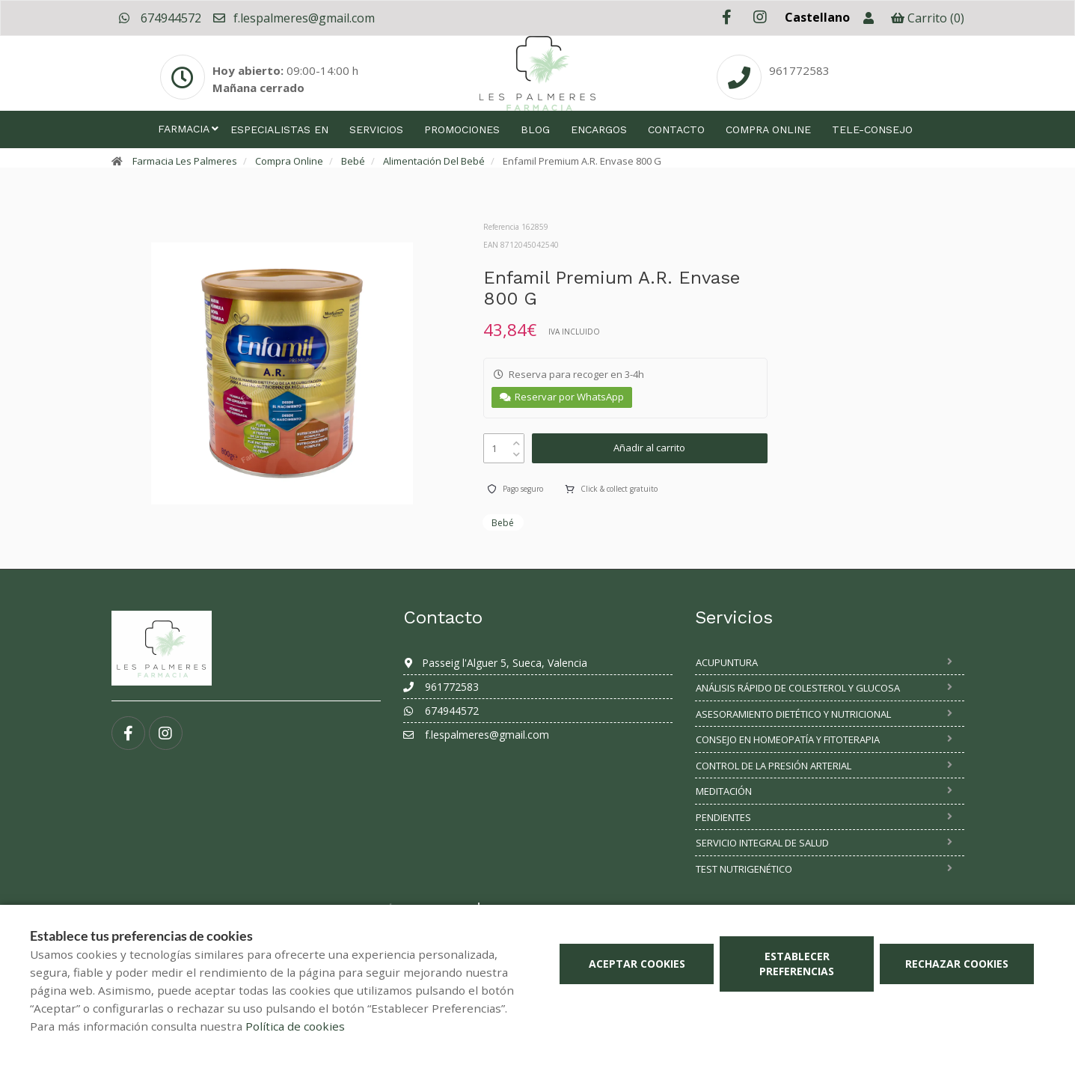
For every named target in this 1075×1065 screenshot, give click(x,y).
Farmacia (183, 129)
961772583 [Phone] (799, 70)
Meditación (724, 791)
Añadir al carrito (649, 447)
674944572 (160, 18)
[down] (516, 451)
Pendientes (723, 817)
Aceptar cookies (637, 963)
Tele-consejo (872, 129)
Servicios (376, 129)
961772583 (441, 687)
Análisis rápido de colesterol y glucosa (798, 688)
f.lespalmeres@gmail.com (293, 18)
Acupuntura (727, 662)
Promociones (462, 129)
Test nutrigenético (744, 869)
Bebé (353, 161)
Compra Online (289, 161)
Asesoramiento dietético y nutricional (793, 714)
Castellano (817, 17)
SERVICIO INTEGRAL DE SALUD (762, 842)
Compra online (768, 129)
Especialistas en (279, 129)
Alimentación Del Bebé (434, 161)
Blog (535, 129)
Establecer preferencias (796, 963)
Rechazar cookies (956, 963)
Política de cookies (295, 1026)
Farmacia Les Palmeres (184, 161)
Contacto (676, 129)
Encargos (599, 129)
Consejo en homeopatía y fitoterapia (788, 739)
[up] (516, 439)
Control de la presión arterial (773, 765)
